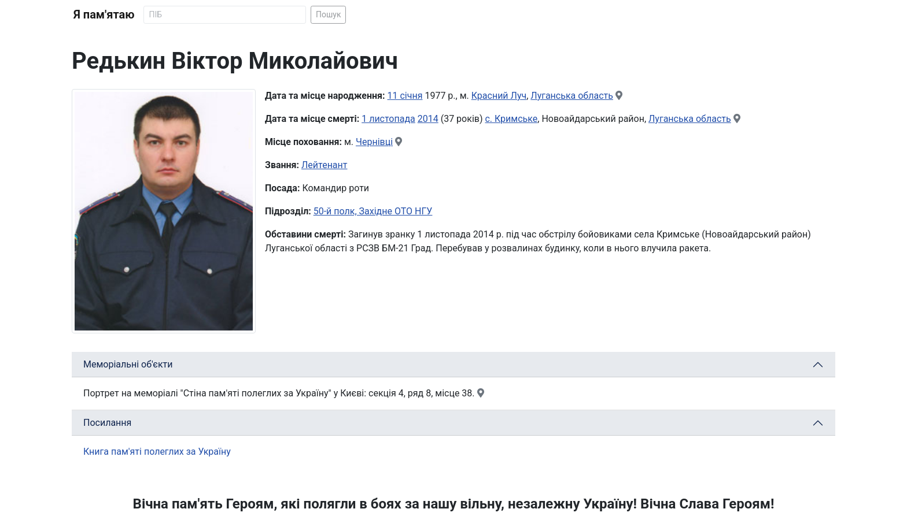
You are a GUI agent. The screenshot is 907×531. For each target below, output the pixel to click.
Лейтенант (324, 164)
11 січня (405, 95)
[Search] (224, 15)
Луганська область (571, 95)
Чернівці (374, 141)
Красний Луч (498, 95)
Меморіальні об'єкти (128, 364)
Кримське (516, 118)
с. (490, 118)
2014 (428, 118)
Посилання (107, 422)
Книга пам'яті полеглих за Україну (157, 451)
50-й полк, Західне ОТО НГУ (373, 211)
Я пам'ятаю (103, 14)
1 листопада (388, 118)
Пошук (328, 14)
